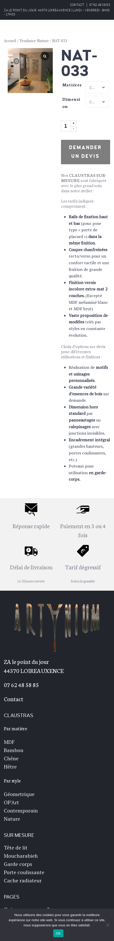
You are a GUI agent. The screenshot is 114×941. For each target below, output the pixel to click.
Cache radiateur (23, 880)
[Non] (107, 924)
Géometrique (19, 794)
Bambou (13, 750)
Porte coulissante (24, 872)
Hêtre (10, 766)
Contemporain (21, 810)
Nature (12, 818)
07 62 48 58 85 (99, 5)
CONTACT (77, 5)
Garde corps (18, 864)
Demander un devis (85, 152)
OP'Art (11, 802)
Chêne (11, 758)
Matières (72, 84)
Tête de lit (16, 847)
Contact (13, 699)
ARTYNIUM (25, 30)
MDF (9, 741)
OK (58, 933)
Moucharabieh (21, 855)
